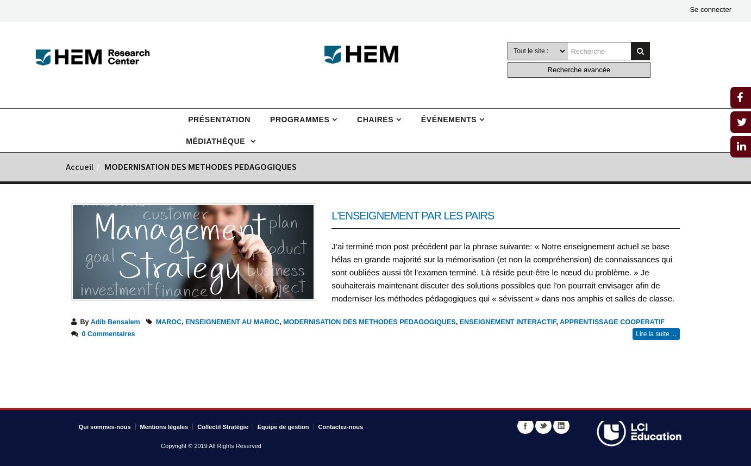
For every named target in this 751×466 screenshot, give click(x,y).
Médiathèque (217, 141)
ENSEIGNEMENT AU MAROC (232, 322)
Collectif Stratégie (222, 427)
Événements (449, 119)
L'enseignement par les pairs (412, 216)
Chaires (375, 119)
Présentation (219, 119)
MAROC (169, 322)
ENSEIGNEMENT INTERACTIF (508, 322)
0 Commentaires (108, 334)
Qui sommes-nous (105, 427)
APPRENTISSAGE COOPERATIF (612, 322)
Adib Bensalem (115, 322)
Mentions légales (164, 427)
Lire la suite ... (656, 334)
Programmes (299, 119)
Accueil (79, 168)
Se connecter (710, 9)
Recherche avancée (579, 70)
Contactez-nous (341, 427)
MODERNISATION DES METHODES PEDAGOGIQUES (369, 322)
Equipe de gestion (283, 427)
